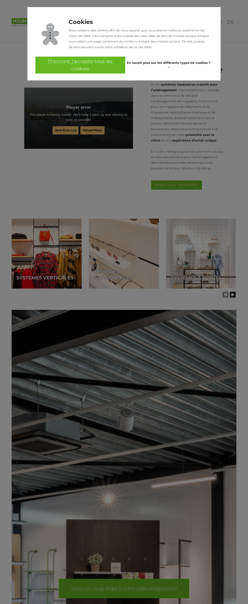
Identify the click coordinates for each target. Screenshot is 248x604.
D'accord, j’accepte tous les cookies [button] (80, 65)
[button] (169, 65)
